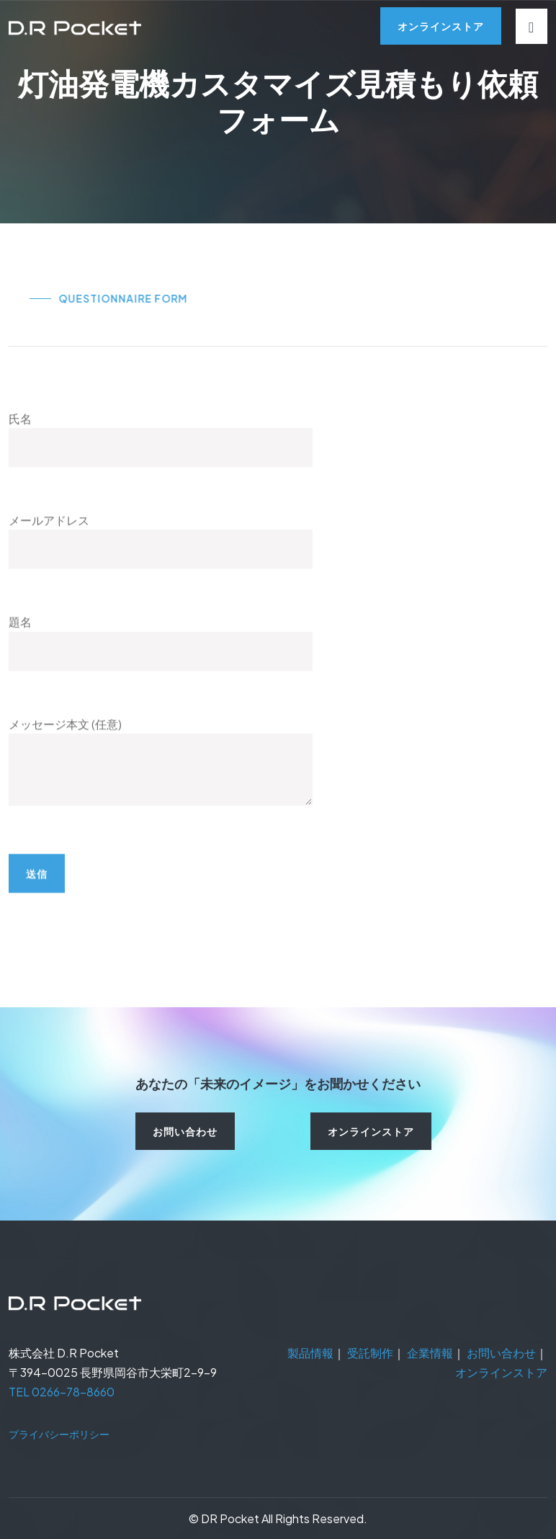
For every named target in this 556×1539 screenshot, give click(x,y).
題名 (161, 662)
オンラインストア (501, 1372)
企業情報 (430, 1352)
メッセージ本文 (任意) (161, 799)
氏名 (161, 459)
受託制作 (370, 1352)
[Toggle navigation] (531, 26)
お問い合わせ (501, 1352)
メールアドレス (161, 561)
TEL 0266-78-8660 (62, 1391)
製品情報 (310, 1352)
